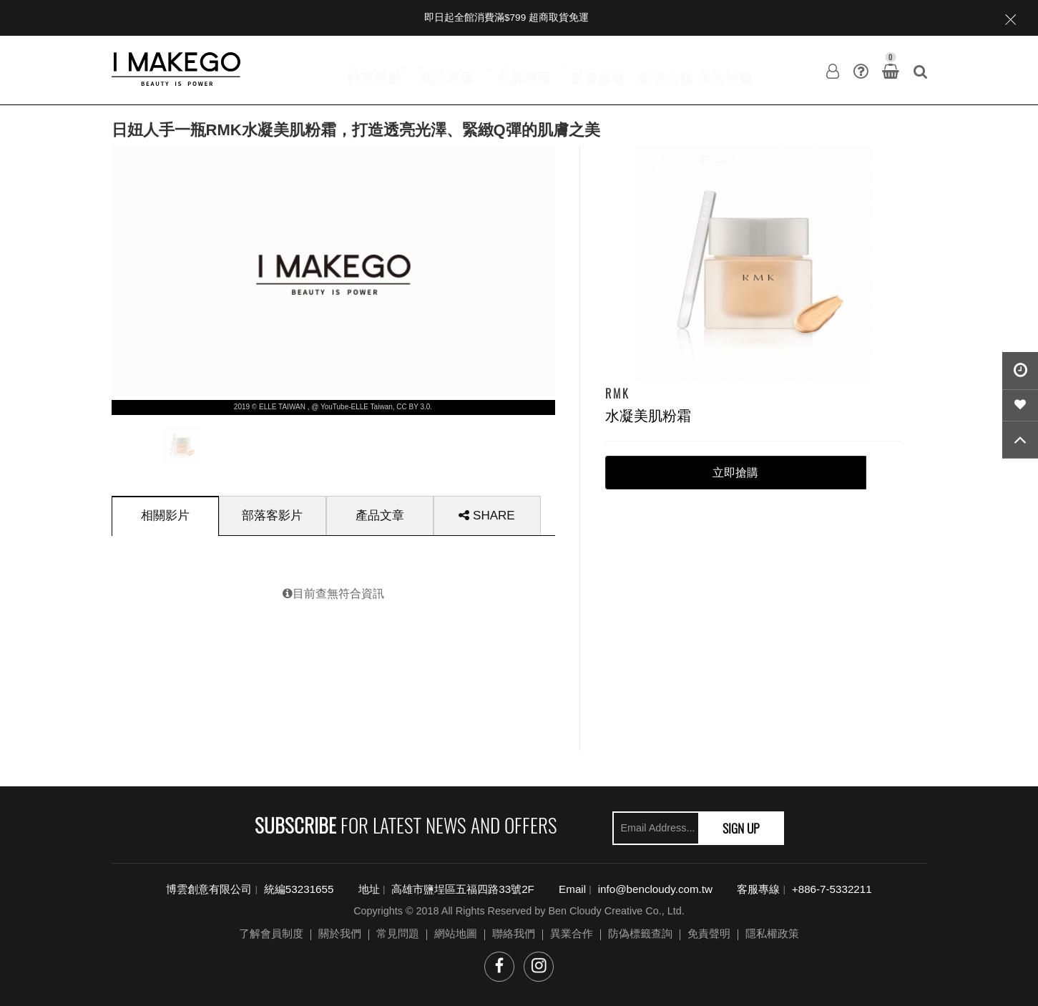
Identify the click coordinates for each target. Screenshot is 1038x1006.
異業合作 (571, 933)
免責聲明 (708, 933)
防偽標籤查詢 (640, 933)
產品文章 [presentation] (380, 515)
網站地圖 (455, 933)
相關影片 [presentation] (165, 515)
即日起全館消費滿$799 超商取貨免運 (506, 17)
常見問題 (397, 933)
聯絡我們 (513, 933)
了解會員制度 (271, 933)
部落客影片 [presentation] (272, 515)
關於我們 (339, 933)
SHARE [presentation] (486, 515)
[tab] (165, 515)
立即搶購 (735, 473)
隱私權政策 (772, 933)
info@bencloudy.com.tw (655, 889)
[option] (181, 441)
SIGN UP (741, 828)
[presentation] (181, 445)
